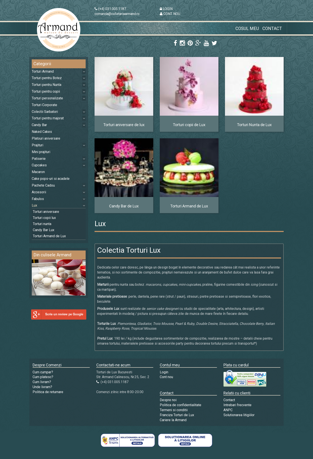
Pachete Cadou (43, 185)
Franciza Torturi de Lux (177, 415)
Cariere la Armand (173, 420)
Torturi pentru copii (46, 91)
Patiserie (39, 159)
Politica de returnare (48, 392)
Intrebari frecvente (237, 405)
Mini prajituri (41, 152)
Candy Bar (39, 125)
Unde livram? (42, 387)
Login (164, 372)
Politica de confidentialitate (180, 405)
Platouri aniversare (46, 138)
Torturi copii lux (44, 218)
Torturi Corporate (44, 105)
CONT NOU (170, 14)
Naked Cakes (42, 132)
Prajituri (37, 145)
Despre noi (168, 400)
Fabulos (38, 199)
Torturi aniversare (46, 212)
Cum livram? (42, 382)
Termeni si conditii (174, 410)
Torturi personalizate (47, 98)
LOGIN (166, 9)
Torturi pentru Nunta (46, 85)
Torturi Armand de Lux (49, 236)
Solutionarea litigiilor (239, 415)
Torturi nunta (42, 224)
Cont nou (166, 377)
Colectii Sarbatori (45, 112)
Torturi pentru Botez (47, 78)
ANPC (228, 410)
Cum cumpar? (43, 372)
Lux (34, 205)
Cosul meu (247, 28)
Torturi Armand (43, 71)
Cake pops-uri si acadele (51, 179)
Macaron (38, 172)
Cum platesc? (43, 377)
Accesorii (39, 192)
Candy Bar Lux (43, 230)
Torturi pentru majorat (48, 118)
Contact (272, 28)
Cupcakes (39, 165)
